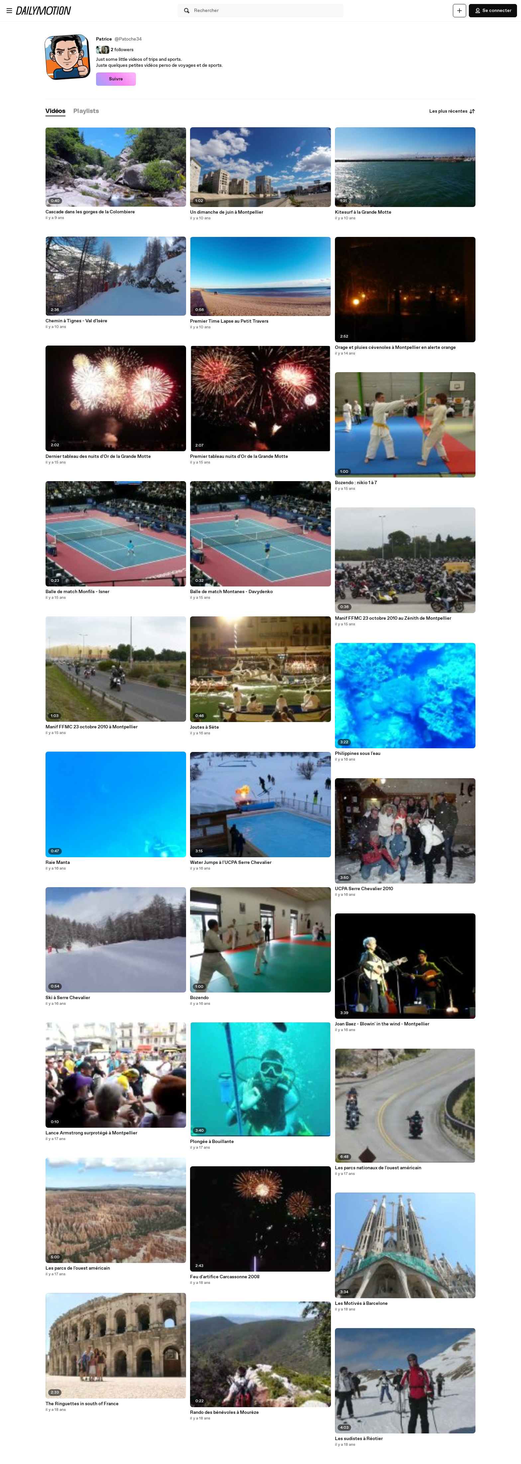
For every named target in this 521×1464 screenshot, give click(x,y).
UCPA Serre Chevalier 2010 (364, 888)
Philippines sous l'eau (357, 753)
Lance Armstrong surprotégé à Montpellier (91, 1133)
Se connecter (492, 10)
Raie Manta (58, 862)
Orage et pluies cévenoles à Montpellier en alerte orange (395, 347)
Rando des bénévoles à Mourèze (224, 1412)
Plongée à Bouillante (212, 1141)
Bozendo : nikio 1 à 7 (356, 482)
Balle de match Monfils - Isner (77, 591)
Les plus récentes (452, 111)
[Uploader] (459, 10)
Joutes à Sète (204, 727)
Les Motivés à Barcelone (361, 1303)
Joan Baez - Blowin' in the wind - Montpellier (382, 1024)
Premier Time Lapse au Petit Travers (229, 321)
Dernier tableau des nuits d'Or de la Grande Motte (98, 456)
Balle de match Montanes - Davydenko (231, 591)
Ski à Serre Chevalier (68, 997)
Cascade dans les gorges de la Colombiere (90, 212)
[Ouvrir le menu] (9, 10)
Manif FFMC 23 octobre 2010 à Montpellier (92, 727)
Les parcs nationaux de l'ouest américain (378, 1168)
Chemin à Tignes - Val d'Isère (76, 321)
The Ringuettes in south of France (82, 1404)
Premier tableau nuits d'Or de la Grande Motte (239, 456)
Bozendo (199, 997)
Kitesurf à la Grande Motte (363, 212)
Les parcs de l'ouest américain (78, 1268)
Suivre (116, 79)
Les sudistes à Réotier (359, 1438)
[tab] (55, 111)
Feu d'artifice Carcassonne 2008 (225, 1277)
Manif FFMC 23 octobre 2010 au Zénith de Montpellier (393, 618)
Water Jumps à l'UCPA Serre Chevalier (230, 862)
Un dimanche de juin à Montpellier (226, 212)
